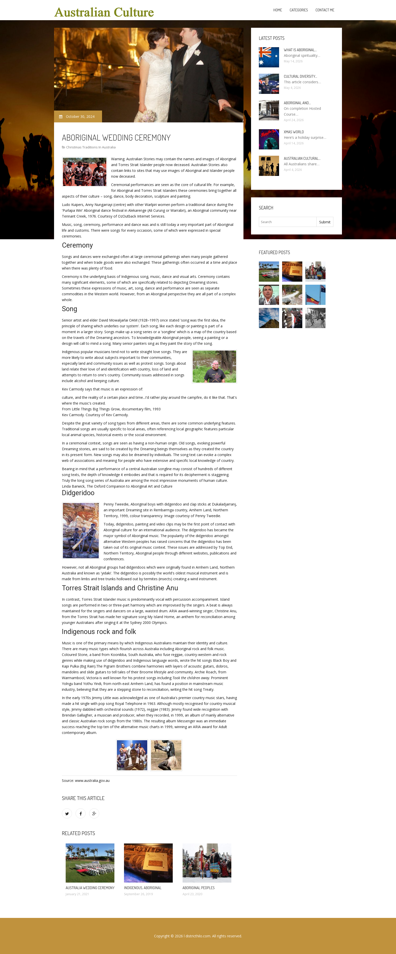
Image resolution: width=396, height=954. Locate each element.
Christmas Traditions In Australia (91, 147)
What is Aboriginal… (300, 49)
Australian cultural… (302, 158)
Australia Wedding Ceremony (90, 887)
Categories (299, 10)
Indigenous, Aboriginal (142, 887)
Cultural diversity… (300, 76)
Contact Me (324, 10)
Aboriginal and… (297, 102)
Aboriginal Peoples (199, 887)
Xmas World (294, 131)
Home (277, 10)
